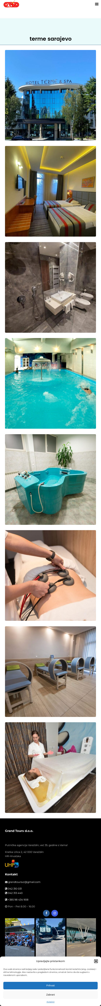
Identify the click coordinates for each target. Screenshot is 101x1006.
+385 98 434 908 (18, 899)
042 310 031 (15, 888)
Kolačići (51, 1002)
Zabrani (50, 995)
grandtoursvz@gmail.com (24, 882)
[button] (96, 962)
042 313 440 (15, 893)
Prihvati (50, 986)
